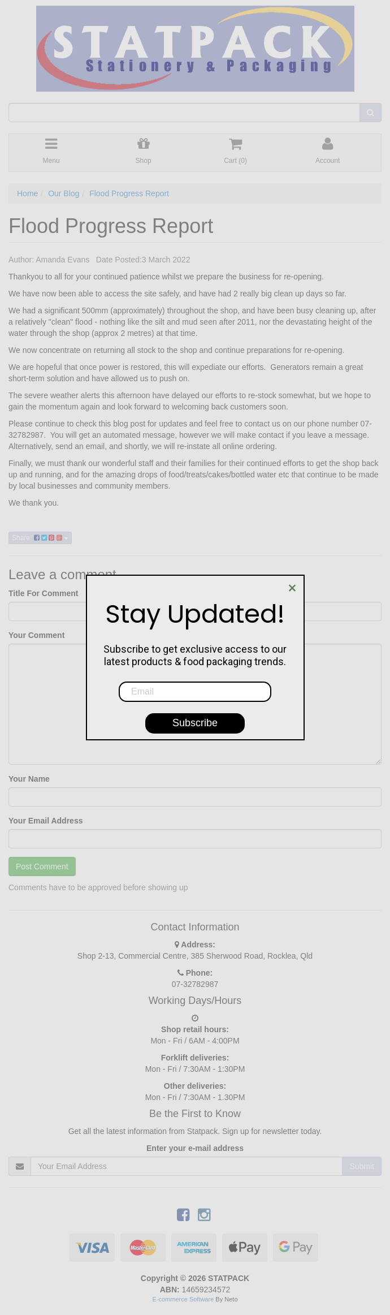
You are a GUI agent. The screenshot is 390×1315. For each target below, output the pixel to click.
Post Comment (42, 866)
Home (27, 193)
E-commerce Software (183, 1299)
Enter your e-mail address (195, 1148)
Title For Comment (43, 593)
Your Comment (36, 635)
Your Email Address (45, 820)
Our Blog (63, 193)
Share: (40, 538)
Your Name (29, 778)
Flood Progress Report (129, 193)
